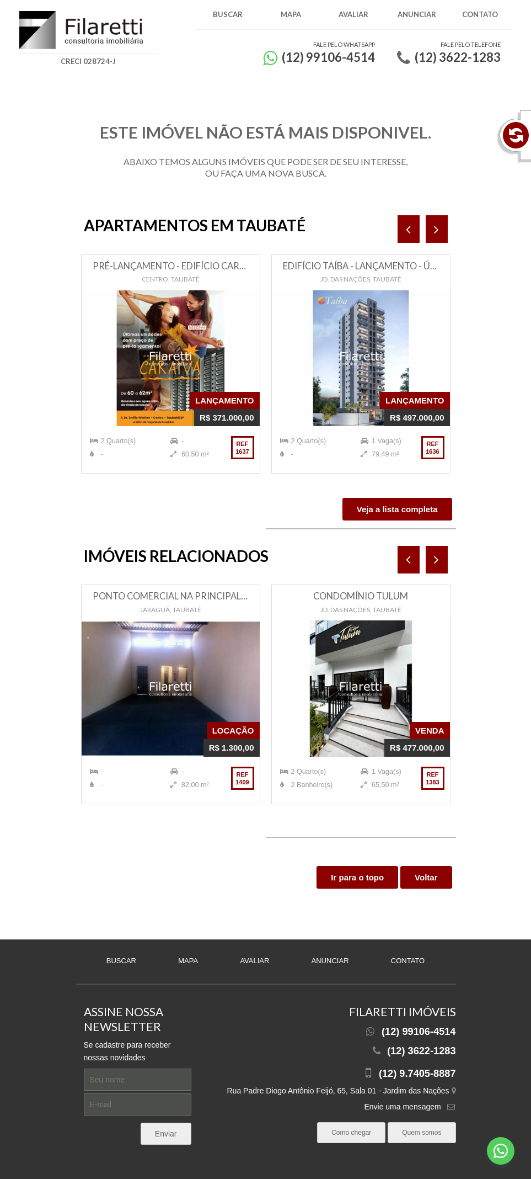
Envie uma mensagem (402, 1106)
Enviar (166, 1133)
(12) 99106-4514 (419, 1031)
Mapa (291, 14)
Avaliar (353, 14)
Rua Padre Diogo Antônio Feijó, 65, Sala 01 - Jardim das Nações (341, 1090)
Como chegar (351, 1132)
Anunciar (417, 14)
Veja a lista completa (397, 509)
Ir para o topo (357, 877)
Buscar (228, 14)
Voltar (426, 877)
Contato (480, 14)
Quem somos (421, 1132)
